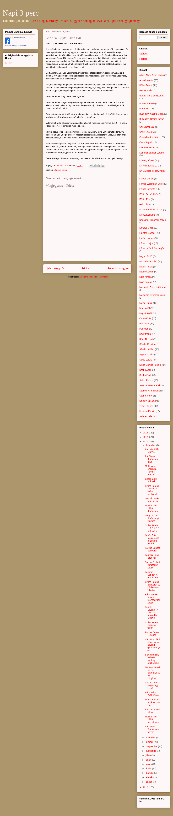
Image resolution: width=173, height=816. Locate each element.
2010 (146, 787)
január (149, 782)
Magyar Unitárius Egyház (15, 37)
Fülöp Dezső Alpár (148, 194)
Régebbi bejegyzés (118, 268)
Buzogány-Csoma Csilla (151, 113)
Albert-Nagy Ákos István (151, 75)
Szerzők (143, 53)
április (149, 768)
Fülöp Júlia (144, 199)
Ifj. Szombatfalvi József (150, 209)
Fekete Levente (147, 189)
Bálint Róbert (145, 85)
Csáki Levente (146, 132)
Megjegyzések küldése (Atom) (94, 277)
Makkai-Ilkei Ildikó (148, 261)
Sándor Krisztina (147, 344)
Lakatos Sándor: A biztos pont (151, 575)
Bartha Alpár (145, 90)
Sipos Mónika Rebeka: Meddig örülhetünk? (152, 658)
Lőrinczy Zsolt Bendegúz (151, 248)
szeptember (152, 746)
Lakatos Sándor (147, 233)
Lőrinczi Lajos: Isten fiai (152, 556)
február (149, 777)
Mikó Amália (145, 277)
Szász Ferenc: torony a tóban (152, 625)
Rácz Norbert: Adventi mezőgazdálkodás (152, 598)
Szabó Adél (145, 370)
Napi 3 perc (21, 13)
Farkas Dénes (146, 178)
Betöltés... (10, 63)
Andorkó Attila (146, 80)
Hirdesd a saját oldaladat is (16, 46)
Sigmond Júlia (146, 354)
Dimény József (146, 160)
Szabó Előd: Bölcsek (151, 480)
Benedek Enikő (147, 103)
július (148, 755)
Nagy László (145, 313)
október (150, 742)
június (149, 759)
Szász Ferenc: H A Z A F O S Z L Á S (152, 528)
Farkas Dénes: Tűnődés (152, 633)
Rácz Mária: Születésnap (152, 694)
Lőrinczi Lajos (60, 170)
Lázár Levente (146, 238)
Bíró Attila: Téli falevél (152, 711)
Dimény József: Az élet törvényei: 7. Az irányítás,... (153, 673)
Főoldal (86, 268)
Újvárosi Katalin (147, 411)
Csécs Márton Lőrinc (149, 137)
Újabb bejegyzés (55, 268)
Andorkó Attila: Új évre (152, 450)
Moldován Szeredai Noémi (152, 287)
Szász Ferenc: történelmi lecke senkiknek (152, 490)
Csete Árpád (145, 142)
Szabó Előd (145, 375)
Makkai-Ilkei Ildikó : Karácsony (151, 508)
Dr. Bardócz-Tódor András (152, 171)
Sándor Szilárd (146, 349)
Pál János (144, 323)
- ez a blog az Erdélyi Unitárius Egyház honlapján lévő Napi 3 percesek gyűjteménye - (87, 21)
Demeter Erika (146, 147)
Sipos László (145, 359)
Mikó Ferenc (145, 282)
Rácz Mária (145, 334)
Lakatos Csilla (146, 227)
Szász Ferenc (146, 380)
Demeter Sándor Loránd (151, 152)
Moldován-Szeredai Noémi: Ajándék (150, 470)
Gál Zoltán (144, 204)
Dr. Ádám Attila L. (148, 165)
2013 (146, 432)
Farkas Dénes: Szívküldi (152, 549)
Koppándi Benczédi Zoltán (152, 220)
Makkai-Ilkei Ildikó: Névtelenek (152, 719)
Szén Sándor (145, 395)
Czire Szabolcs (146, 127)
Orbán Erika (145, 318)
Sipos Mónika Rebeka (150, 365)
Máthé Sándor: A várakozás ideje (152, 702)
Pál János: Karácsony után (151, 459)
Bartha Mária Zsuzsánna (151, 95)
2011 (146, 441)
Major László (145, 256)
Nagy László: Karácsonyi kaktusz (152, 518)
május (149, 764)
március (150, 773)
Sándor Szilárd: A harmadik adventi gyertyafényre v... (153, 645)
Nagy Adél (144, 308)
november (151, 737)
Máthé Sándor (146, 271)
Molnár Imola (145, 303)
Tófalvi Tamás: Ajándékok (152, 500)
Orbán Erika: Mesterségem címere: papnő (152, 539)
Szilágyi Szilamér (148, 401)
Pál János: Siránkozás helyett (152, 729)
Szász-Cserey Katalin (150, 385)
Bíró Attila (144, 108)
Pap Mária (144, 328)
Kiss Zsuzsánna (147, 214)
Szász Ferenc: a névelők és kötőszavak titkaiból (152, 586)
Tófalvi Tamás (146, 406)
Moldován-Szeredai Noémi (152, 295)
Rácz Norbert (146, 339)
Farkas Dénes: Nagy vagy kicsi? (152, 685)
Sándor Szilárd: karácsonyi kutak (153, 565)
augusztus (151, 751)
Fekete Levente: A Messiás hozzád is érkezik (151, 612)
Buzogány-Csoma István (151, 119)
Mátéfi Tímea (145, 266)
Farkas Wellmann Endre (151, 184)
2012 (146, 437)
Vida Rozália (145, 416)
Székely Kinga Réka (149, 390)
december (151, 445)
